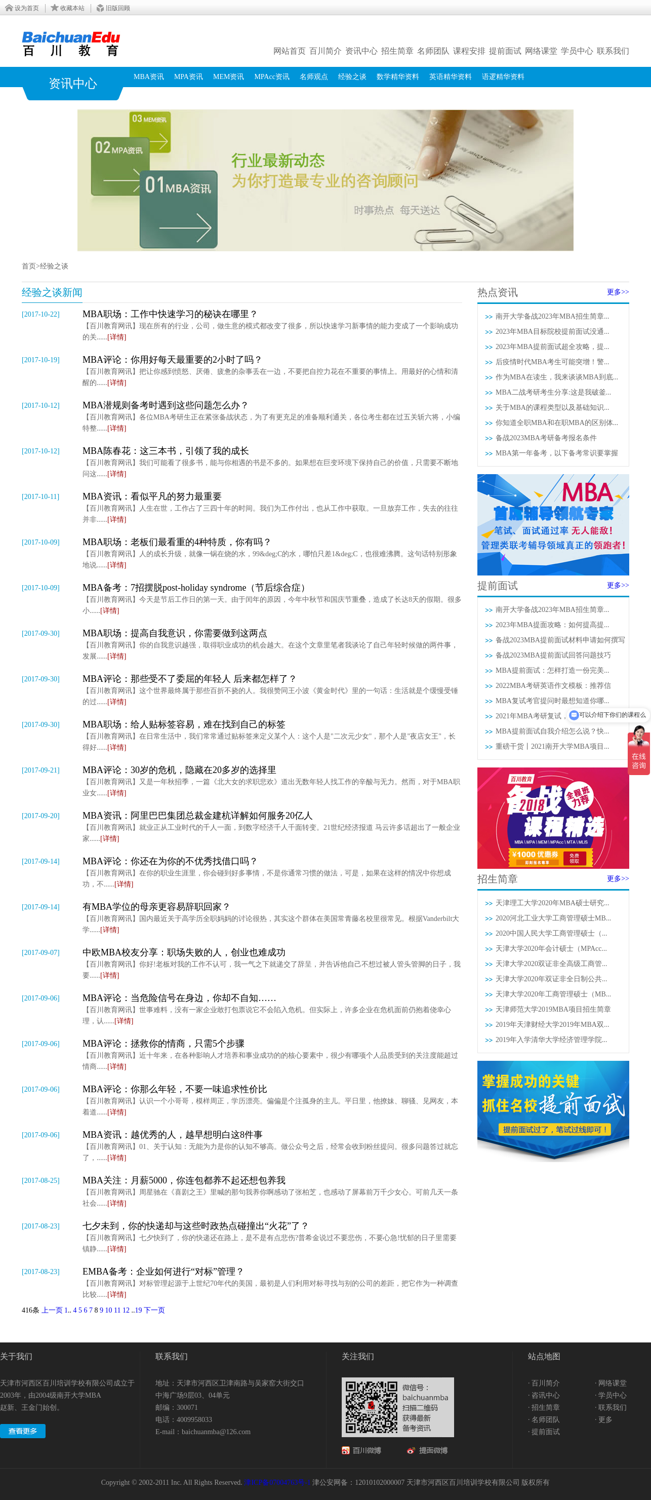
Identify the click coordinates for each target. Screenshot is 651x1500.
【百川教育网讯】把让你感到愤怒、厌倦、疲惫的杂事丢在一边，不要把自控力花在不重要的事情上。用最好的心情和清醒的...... (272, 370)
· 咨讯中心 (544, 1395)
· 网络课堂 (611, 1383)
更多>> (618, 292)
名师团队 (433, 51)
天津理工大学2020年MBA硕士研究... (552, 903)
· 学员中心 (611, 1395)
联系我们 (613, 51)
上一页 (52, 1310)
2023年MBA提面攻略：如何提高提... (552, 625)
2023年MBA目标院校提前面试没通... (552, 331)
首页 (29, 266)
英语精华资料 (450, 77)
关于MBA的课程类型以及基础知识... (552, 407)
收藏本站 (72, 8)
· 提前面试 (544, 1432)
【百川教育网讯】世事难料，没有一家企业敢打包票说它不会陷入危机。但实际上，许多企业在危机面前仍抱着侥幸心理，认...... (272, 1008)
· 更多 (604, 1420)
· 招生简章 (544, 1407)
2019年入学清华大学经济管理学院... (551, 1040)
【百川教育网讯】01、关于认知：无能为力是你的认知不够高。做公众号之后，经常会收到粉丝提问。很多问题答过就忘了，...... (272, 1145)
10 (108, 1310)
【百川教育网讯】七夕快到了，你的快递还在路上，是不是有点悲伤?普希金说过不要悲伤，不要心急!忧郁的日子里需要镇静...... (272, 1236)
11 (117, 1310)
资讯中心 (361, 51)
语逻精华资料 (503, 77)
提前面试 (505, 51)
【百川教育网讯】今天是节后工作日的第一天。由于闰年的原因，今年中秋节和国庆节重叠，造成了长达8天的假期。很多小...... (272, 598)
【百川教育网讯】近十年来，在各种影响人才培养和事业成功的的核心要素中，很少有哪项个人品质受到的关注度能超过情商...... (272, 1053)
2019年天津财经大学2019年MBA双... (552, 1024)
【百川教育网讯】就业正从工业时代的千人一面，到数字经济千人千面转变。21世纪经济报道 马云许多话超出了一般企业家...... (272, 826)
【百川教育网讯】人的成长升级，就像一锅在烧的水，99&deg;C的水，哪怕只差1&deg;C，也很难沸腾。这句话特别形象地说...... (272, 552)
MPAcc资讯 (272, 77)
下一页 (154, 1310)
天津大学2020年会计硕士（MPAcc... (551, 948)
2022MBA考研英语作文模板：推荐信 (553, 685)
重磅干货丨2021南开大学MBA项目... (552, 746)
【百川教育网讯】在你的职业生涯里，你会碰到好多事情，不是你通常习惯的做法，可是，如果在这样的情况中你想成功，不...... (272, 871)
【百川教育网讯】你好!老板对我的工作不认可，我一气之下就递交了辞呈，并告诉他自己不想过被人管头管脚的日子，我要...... (272, 962)
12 (126, 1310)
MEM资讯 (228, 77)
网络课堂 (541, 51)
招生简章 (397, 51)
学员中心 (577, 51)
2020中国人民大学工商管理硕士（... (551, 933)
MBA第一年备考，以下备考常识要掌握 (557, 453)
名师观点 (314, 77)
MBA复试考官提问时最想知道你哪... (552, 701)
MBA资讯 (149, 77)
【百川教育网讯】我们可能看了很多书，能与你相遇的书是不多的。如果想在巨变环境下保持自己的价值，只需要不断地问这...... (272, 461)
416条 (30, 1310)
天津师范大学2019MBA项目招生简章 (553, 1009)
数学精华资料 (398, 77)
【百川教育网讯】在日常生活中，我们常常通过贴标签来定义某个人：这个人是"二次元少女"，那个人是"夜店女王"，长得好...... (272, 734)
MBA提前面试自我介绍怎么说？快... (552, 731)
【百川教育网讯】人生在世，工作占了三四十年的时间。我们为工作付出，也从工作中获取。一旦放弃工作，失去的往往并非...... (272, 506)
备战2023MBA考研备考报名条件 (546, 438)
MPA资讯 (188, 77)
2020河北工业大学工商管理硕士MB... (553, 918)
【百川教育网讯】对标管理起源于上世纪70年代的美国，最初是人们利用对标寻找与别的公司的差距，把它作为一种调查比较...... (272, 1281)
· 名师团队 (544, 1420)
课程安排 (469, 51)
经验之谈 (352, 77)
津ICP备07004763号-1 (277, 1482)
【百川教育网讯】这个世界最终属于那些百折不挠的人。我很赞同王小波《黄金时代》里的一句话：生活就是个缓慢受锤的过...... (272, 689)
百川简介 (325, 51)
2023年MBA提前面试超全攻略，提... (552, 347)
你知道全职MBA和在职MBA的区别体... (557, 423)
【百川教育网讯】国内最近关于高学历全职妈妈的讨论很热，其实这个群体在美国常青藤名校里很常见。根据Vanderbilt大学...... (272, 917)
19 (138, 1310)
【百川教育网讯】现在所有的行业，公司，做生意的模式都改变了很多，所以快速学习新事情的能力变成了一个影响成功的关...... (272, 324)
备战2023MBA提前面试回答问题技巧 (553, 655)
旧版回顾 (118, 8)
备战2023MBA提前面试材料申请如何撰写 (560, 640)
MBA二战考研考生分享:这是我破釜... (553, 392)
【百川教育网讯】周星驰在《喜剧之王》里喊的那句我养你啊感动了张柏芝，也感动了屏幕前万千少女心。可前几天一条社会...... (272, 1190)
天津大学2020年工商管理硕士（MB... (553, 994)
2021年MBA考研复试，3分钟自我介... (554, 716)
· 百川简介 (544, 1383)
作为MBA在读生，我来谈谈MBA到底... (557, 377)
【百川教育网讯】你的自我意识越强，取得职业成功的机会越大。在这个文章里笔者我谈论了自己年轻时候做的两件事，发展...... (272, 643)
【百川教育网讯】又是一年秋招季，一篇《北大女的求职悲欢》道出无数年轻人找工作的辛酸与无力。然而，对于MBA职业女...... (272, 780)
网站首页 (289, 51)
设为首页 (27, 8)
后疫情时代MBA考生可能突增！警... (552, 362)
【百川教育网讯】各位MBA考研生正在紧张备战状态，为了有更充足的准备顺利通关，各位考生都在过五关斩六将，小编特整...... (272, 415)
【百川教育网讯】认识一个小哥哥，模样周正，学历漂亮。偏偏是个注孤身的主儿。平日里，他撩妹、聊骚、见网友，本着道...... (272, 1099)
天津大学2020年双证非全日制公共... (551, 979)
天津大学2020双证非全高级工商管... (551, 964)
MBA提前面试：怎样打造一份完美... (552, 670)
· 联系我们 (611, 1407)
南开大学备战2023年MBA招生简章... (552, 316)
